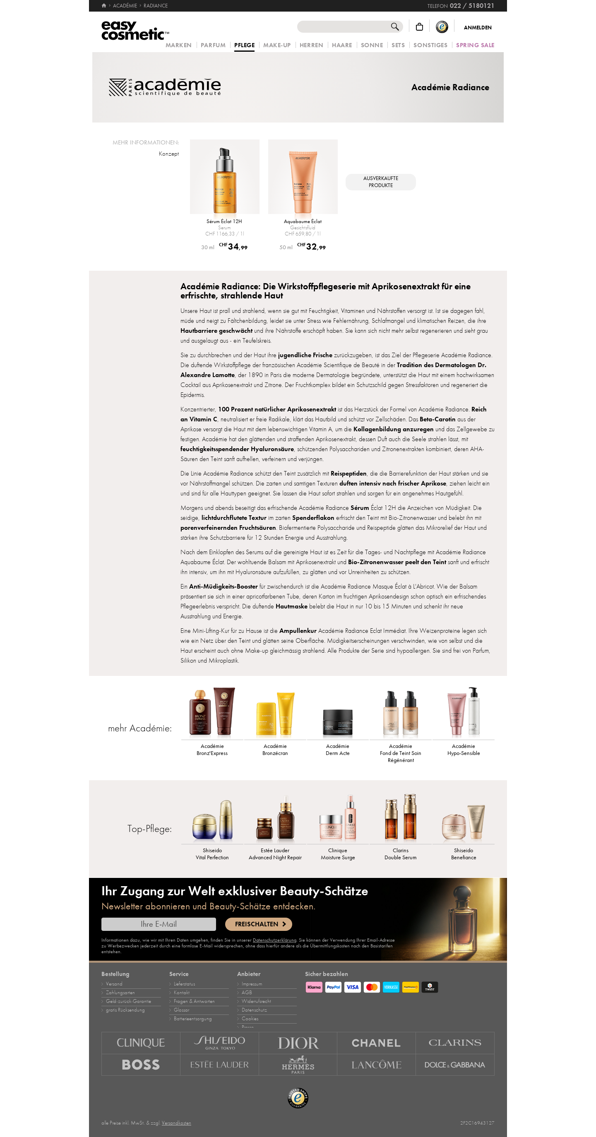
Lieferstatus (184, 984)
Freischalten (256, 924)
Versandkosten (176, 1123)
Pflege (244, 45)
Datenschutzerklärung (274, 940)
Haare (342, 45)
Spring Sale (475, 45)
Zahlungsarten (120, 992)
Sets (398, 45)
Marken (179, 45)
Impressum (252, 984)
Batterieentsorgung (193, 1018)
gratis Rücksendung (125, 1010)
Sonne (372, 45)
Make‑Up (277, 45)
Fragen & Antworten (194, 1001)
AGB (247, 992)
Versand (114, 984)
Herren (311, 45)
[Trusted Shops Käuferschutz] (442, 27)
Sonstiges (430, 45)
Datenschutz (254, 1010)
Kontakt (182, 992)
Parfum (213, 45)
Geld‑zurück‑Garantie (128, 1001)
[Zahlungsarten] (400, 985)
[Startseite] (104, 5)
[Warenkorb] (419, 27)
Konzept (169, 153)
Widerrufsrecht (256, 1001)
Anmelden (478, 27)
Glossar (181, 1010)
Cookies (250, 1018)
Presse (248, 1027)
